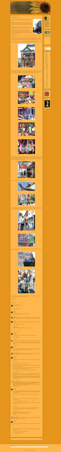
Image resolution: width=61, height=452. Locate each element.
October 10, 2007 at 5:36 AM (16, 350)
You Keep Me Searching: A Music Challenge (47, 74)
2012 (45, 58)
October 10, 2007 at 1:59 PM (16, 386)
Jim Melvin (14, 416)
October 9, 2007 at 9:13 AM (16, 325)
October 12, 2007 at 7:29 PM (16, 419)
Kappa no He (14, 352)
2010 (45, 60)
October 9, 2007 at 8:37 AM (16, 319)
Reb (13, 339)
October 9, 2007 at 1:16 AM (16, 309)
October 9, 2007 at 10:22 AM (16, 331)
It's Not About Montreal (47, 80)
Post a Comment (14, 435)
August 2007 (47, 85)
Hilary (14, 332)
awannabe (14, 362)
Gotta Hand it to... (47, 71)
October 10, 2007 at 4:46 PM (16, 409)
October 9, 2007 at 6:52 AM (16, 314)
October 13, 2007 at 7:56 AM (16, 433)
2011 (45, 59)
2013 (45, 57)
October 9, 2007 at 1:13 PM (16, 344)
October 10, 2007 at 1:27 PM (16, 379)
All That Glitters (47, 82)
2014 (45, 56)
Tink (13, 316)
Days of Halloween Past (47, 69)
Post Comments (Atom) (28, 441)
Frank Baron (14, 304)
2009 (45, 61)
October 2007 (47, 67)
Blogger (35, 450)
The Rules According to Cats (47, 78)
